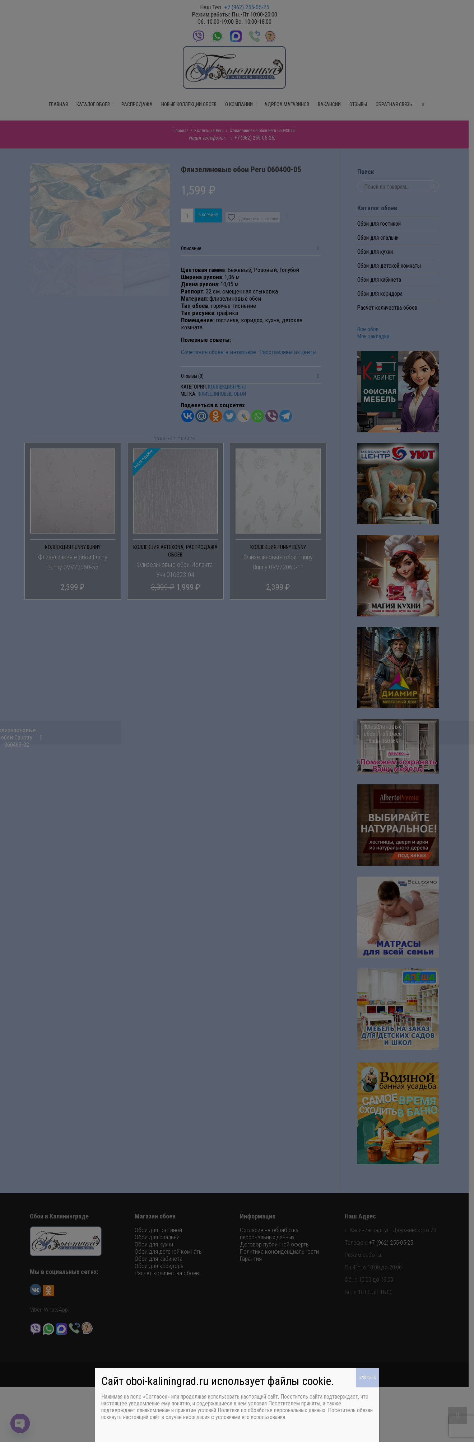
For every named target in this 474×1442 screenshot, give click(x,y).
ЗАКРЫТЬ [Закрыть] (367, 1377)
